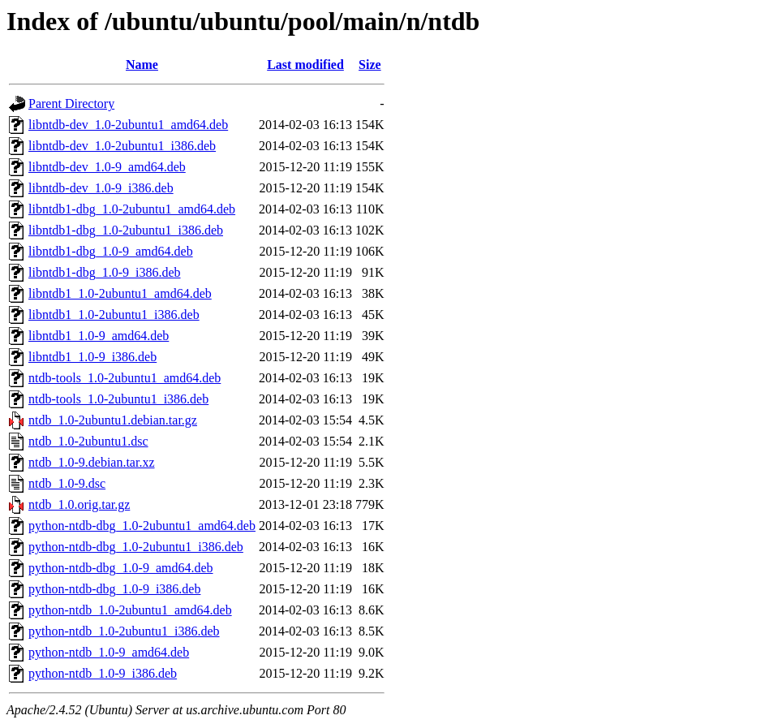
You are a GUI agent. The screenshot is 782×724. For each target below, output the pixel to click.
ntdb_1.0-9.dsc (66, 483)
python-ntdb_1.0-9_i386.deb (102, 673)
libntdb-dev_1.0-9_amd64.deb (107, 167)
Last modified (305, 64)
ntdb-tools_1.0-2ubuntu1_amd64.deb (124, 378)
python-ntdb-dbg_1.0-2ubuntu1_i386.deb (135, 547)
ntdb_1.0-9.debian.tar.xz (91, 462)
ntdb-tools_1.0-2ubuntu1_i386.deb (118, 399)
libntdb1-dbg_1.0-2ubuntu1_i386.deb (125, 230)
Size (370, 64)
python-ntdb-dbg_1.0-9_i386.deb (114, 589)
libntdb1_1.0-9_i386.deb (92, 357)
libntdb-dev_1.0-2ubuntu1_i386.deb (122, 146)
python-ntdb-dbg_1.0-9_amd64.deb (120, 568)
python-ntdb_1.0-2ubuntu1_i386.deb (124, 631)
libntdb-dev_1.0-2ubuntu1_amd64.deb (128, 124)
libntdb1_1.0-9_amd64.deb (98, 336)
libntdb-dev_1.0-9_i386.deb (101, 188)
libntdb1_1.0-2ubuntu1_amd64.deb (120, 293)
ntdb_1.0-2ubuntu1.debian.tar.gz (112, 420)
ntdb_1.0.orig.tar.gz (79, 504)
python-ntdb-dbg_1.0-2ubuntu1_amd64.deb (142, 525)
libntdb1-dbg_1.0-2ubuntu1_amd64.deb (131, 209)
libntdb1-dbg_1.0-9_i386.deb (104, 272)
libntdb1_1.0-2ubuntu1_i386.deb (114, 314)
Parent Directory (71, 103)
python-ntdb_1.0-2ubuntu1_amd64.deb (130, 610)
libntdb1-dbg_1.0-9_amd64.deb (110, 251)
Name (142, 64)
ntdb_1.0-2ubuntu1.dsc (88, 441)
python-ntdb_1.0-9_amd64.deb (108, 652)
